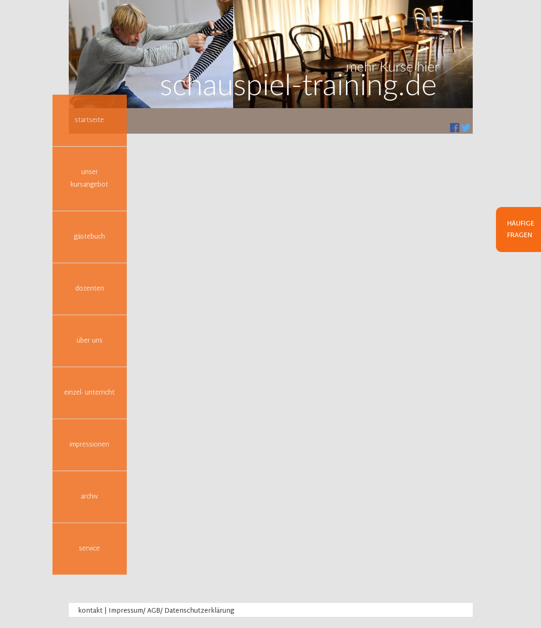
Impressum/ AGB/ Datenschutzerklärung (172, 611)
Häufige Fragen (520, 229)
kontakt (90, 611)
